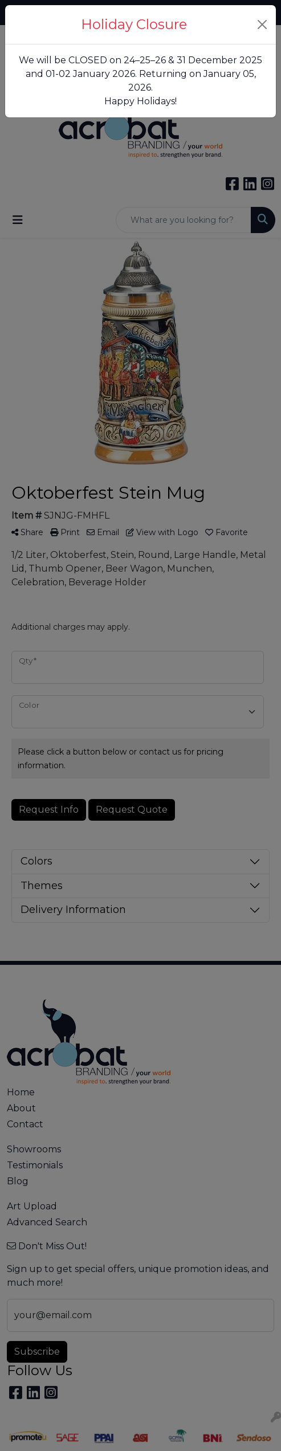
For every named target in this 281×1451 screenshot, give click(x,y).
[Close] (262, 24)
